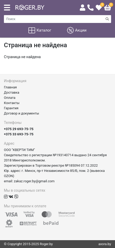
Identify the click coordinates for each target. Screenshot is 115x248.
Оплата (9, 98)
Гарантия (11, 108)
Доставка (11, 92)
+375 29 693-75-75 (18, 129)
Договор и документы (21, 113)
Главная (10, 87)
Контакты (12, 103)
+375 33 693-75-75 (18, 134)
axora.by (104, 244)
